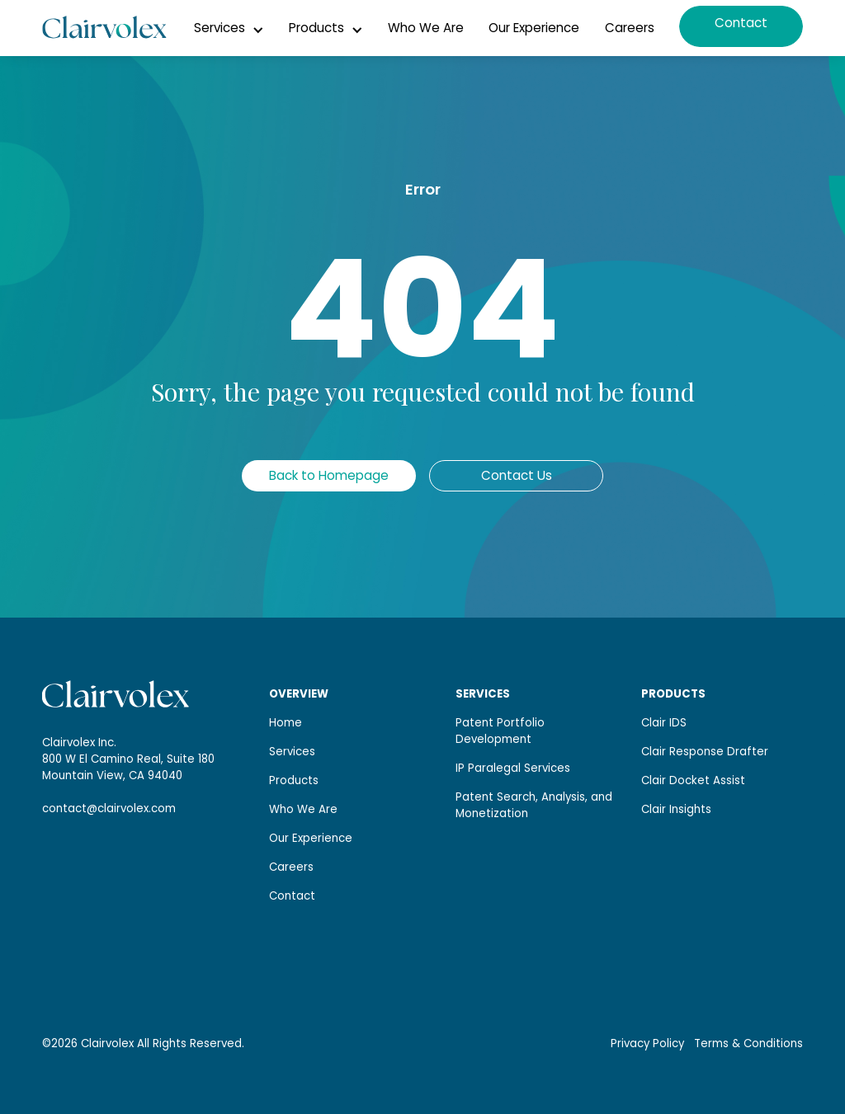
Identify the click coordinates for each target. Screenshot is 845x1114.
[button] (229, 27)
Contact (741, 22)
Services (292, 751)
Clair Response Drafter (704, 751)
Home (285, 723)
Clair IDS (664, 723)
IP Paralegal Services (513, 768)
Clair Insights (676, 809)
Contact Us (516, 475)
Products (294, 780)
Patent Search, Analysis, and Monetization (534, 805)
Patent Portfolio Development (500, 731)
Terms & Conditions (748, 1044)
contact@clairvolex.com (109, 808)
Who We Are (426, 27)
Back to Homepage (329, 475)
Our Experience (534, 27)
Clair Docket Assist (693, 780)
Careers (629, 27)
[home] (104, 28)
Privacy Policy (647, 1044)
